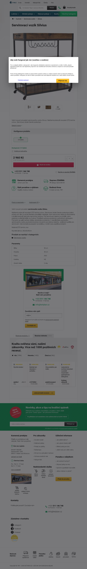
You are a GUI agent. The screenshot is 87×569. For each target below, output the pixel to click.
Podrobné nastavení (23, 80)
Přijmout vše (62, 81)
